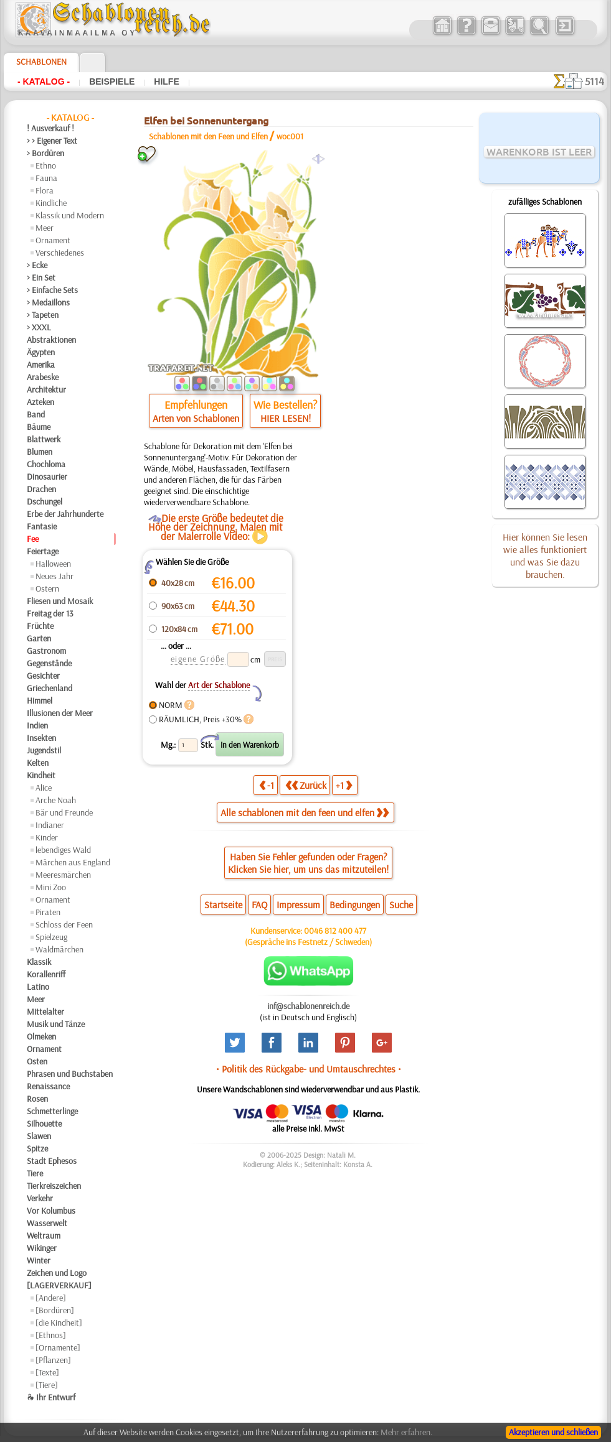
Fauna (46, 178)
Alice (44, 787)
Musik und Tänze (56, 1024)
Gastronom (46, 650)
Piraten (48, 912)
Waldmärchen (59, 949)
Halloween (53, 563)
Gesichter (43, 675)
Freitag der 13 (50, 613)
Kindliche (51, 202)
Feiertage (43, 551)
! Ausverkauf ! (50, 128)
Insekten (41, 737)
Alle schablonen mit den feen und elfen (304, 812)
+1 (344, 784)
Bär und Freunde (64, 812)
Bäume (38, 426)
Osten (37, 1061)
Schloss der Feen (64, 924)
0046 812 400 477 (335, 930)
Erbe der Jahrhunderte (65, 513)
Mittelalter (45, 1011)
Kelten (38, 762)
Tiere (35, 1173)
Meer (45, 227)
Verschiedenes (60, 252)
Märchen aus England (73, 862)
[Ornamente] (58, 1347)
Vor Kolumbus (51, 1210)
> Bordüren (45, 153)
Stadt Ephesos (52, 1160)
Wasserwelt (47, 1223)
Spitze (37, 1148)
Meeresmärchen (63, 874)
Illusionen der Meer (60, 713)
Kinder (47, 837)
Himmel (39, 700)
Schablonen (41, 61)
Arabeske (43, 377)
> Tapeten (43, 314)
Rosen (37, 1098)
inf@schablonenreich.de (308, 1006)
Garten (39, 638)
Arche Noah (56, 800)
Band (36, 414)
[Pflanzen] (53, 1359)
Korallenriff (46, 974)
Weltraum (43, 1235)
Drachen (41, 489)
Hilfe (166, 81)
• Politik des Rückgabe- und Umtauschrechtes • (308, 1069)
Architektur (46, 389)
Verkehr (40, 1198)
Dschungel (44, 501)
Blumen (39, 451)
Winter (38, 1260)
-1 (266, 784)
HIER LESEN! (285, 418)
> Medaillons (48, 302)
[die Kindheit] (59, 1322)
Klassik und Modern (70, 215)
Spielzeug (51, 936)
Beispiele (112, 81)
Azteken (40, 401)
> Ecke (37, 265)
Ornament (53, 240)
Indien (37, 725)
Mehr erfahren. (406, 1432)
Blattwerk (43, 439)
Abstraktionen (51, 339)
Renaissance (48, 1086)
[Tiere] (47, 1384)
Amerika (41, 364)
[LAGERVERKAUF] (59, 1285)
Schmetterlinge (52, 1111)
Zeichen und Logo (57, 1272)
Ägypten (41, 352)
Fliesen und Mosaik (60, 601)
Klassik (39, 961)
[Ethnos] (51, 1335)
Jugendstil (44, 750)
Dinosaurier (47, 476)
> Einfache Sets (52, 289)
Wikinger (42, 1248)
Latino (38, 986)
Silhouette (44, 1123)
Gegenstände (49, 663)
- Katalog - (43, 81)
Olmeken (41, 1036)
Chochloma (46, 464)
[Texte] (47, 1372)
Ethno (46, 165)
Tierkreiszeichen (54, 1185)
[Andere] (51, 1297)
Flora (45, 190)
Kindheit (41, 775)
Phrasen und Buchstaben (70, 1073)
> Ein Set (41, 277)
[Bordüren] (55, 1310)
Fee (33, 538)
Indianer (50, 824)
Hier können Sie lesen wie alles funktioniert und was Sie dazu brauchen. (545, 555)
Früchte (40, 625)
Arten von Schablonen (196, 418)
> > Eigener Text (52, 140)
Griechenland (49, 688)
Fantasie (42, 526)
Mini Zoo (51, 887)
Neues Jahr (54, 576)
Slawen (39, 1136)
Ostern (47, 588)
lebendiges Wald (63, 849)
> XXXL (39, 327)
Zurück (305, 784)
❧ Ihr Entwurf (51, 1397)
